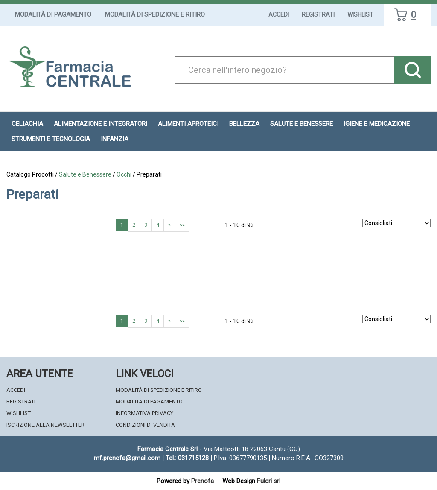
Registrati (318, 14)
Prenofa (202, 481)
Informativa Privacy (144, 413)
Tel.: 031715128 (187, 458)
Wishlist (360, 14)
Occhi (124, 174)
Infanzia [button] (114, 139)
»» (182, 225)
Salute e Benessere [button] (301, 124)
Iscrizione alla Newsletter (45, 425)
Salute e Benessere (85, 174)
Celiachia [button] (27, 124)
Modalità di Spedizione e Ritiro (155, 14)
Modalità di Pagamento (53, 14)
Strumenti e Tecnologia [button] (51, 139)
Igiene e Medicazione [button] (377, 124)
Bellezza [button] (244, 124)
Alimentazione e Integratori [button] (100, 124)
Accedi (278, 14)
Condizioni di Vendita (145, 425)
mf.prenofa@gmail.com (127, 458)
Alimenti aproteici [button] (188, 124)
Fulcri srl (268, 481)
